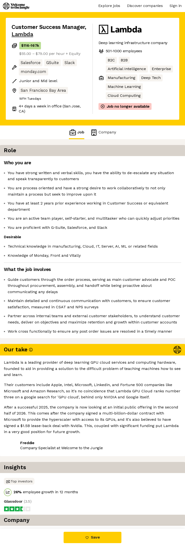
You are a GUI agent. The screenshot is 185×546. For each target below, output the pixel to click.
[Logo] (16, 6)
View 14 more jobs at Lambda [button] (39, 476)
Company (103, 132)
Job (76, 132)
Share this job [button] (25, 467)
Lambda (22, 34)
